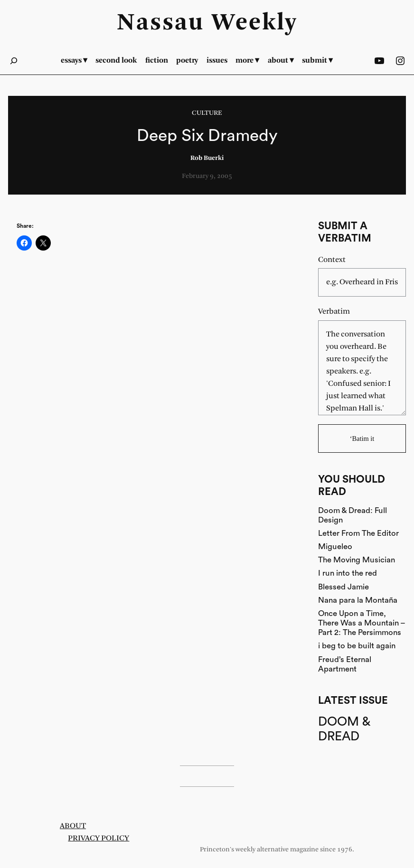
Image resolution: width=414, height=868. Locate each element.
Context (332, 260)
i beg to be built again (356, 646)
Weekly (254, 23)
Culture (207, 113)
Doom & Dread (344, 729)
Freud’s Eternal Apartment (344, 664)
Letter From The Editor (358, 533)
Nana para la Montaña (357, 600)
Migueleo (335, 546)
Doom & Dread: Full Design (352, 515)
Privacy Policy (98, 838)
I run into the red (347, 573)
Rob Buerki (207, 158)
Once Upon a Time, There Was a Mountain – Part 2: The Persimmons (361, 622)
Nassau (160, 23)
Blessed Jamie (343, 587)
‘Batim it (362, 438)
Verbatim (334, 312)
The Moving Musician (356, 560)
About (73, 826)
